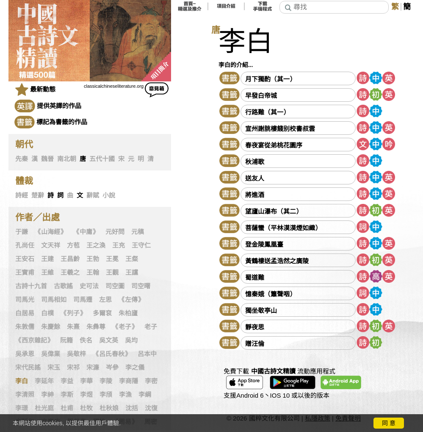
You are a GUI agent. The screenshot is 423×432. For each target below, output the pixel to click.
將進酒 (254, 194)
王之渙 (95, 245)
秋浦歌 (254, 161)
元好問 (114, 232)
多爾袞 (102, 313)
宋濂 (92, 367)
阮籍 (66, 340)
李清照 (24, 394)
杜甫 (67, 408)
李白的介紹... (235, 64)
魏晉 (47, 159)
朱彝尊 (95, 326)
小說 (108, 195)
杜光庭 (44, 408)
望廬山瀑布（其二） (273, 211)
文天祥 (50, 245)
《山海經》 (50, 232)
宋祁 (73, 367)
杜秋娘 (109, 408)
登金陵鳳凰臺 (264, 244)
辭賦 (92, 195)
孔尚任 (24, 245)
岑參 (112, 367)
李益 (67, 381)
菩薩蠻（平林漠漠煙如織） (283, 227)
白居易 (24, 313)
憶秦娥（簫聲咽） (270, 294)
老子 (150, 326)
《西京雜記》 (34, 340)
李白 (21, 381)
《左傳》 (131, 299)
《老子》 (125, 326)
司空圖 (114, 286)
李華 (86, 381)
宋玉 (53, 367)
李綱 (144, 394)
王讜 (131, 272)
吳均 (131, 340)
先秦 (21, 159)
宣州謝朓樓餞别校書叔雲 (280, 128)
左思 (105, 299)
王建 (47, 259)
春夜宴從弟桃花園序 (273, 145)
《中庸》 (86, 232)
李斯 (67, 394)
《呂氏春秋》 (112, 354)
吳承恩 (24, 354)
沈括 (131, 408)
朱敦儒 (24, 326)
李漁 (125, 394)
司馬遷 (82, 299)
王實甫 (24, 272)
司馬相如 (53, 299)
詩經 (21, 195)
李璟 (21, 408)
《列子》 (73, 313)
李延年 (44, 381)
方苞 (73, 245)
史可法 (89, 286)
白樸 (47, 313)
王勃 (92, 259)
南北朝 (66, 159)
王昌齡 (70, 259)
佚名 (86, 340)
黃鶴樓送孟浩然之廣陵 (277, 261)
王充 (118, 245)
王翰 (92, 272)
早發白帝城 (261, 95)
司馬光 (24, 299)
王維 (47, 272)
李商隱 (128, 381)
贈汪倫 (254, 343)
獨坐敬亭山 (261, 310)
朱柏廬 (128, 313)
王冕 (112, 259)
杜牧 (86, 408)
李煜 (86, 394)
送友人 (254, 178)
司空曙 (140, 286)
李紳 (47, 394)
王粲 (131, 259)
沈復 (151, 408)
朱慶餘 (50, 326)
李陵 (106, 381)
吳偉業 (50, 354)
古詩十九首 (31, 286)
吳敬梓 (76, 354)
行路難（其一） (267, 112)
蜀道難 (254, 277)
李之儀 (134, 367)
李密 (151, 381)
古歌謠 (63, 286)
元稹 (137, 232)
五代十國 (102, 159)
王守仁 (141, 245)
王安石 (24, 259)
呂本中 (147, 354)
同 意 (388, 423)
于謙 (21, 232)
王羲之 (70, 272)
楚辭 (37, 195)
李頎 (106, 394)
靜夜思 (254, 327)
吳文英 (108, 340)
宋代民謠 (28, 367)
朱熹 (73, 326)
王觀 (112, 272)
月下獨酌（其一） (270, 79)
